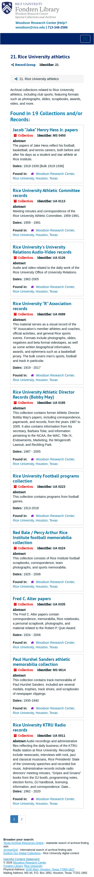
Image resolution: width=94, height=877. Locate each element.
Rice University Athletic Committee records (46, 192)
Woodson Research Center (36, 23)
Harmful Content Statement (21, 859)
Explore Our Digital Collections (22, 853)
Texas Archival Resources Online (23, 843)
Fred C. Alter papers (32, 599)
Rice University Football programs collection (46, 478)
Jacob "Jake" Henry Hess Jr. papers (45, 130)
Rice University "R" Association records (42, 306)
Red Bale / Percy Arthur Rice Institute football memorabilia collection (42, 537)
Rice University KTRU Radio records (39, 727)
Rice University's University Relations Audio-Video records (42, 249)
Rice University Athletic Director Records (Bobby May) (44, 394)
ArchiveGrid (10, 849)
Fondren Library (13, 866)
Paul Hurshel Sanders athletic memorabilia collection (41, 661)
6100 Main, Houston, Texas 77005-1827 (50, 869)
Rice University (33, 866)
